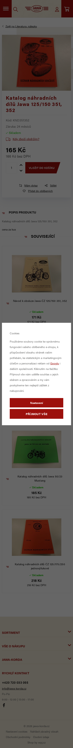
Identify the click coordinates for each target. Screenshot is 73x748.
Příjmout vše (36, 414)
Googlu (54, 363)
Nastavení (36, 403)
